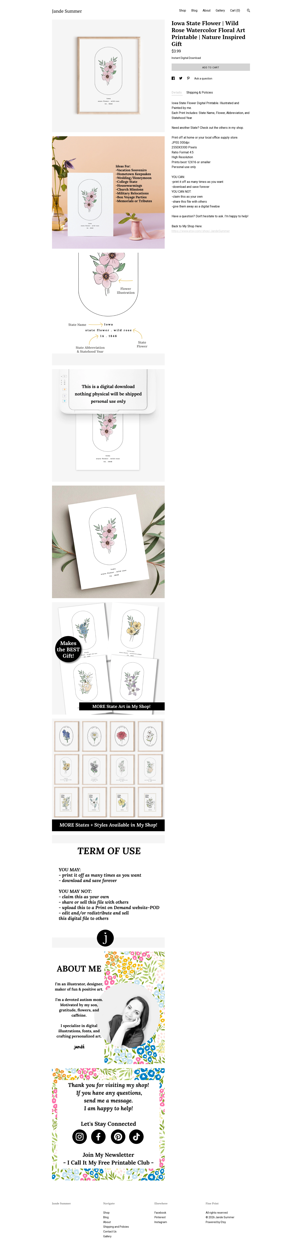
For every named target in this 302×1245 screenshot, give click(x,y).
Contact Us (110, 1231)
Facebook (160, 1212)
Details (177, 92)
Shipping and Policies (116, 1226)
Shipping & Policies (199, 92)
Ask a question (203, 78)
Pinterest (160, 1217)
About (207, 10)
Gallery (220, 10)
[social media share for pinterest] (188, 78)
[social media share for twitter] (181, 78)
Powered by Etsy (216, 1222)
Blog (194, 10)
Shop (182, 10)
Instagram (160, 1222)
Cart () (235, 10)
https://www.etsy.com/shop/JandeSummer (201, 231)
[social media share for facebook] (173, 78)
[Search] (248, 11)
